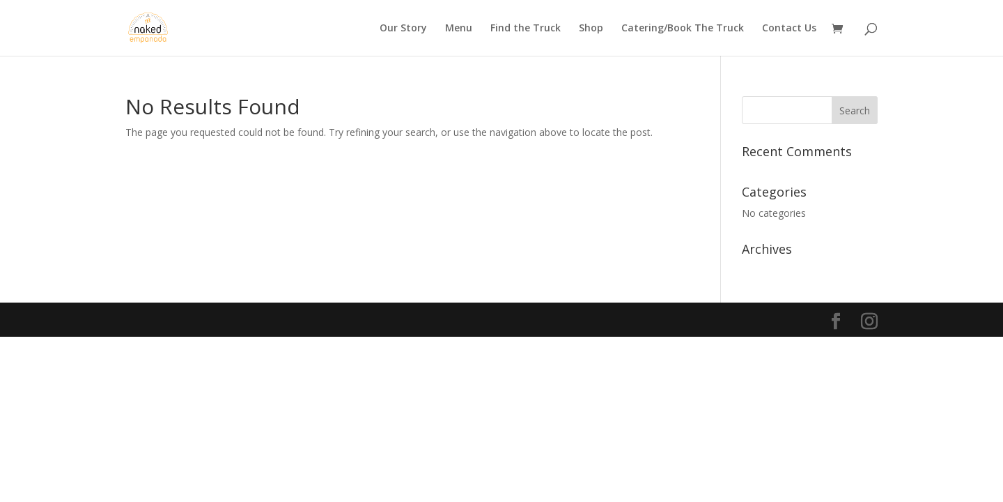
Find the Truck (525, 28)
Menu (458, 28)
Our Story (403, 28)
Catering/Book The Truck (682, 28)
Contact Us (789, 28)
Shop (591, 28)
